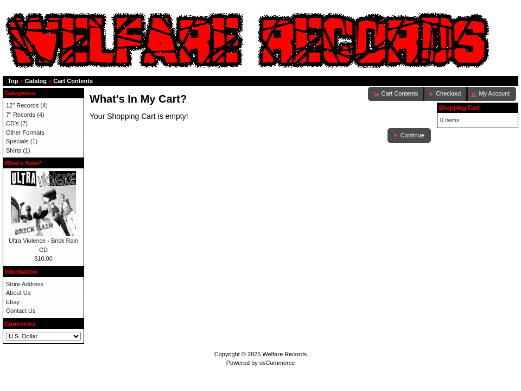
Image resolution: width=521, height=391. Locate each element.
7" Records (20, 114)
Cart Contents (73, 81)
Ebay (13, 302)
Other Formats (25, 132)
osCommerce (277, 363)
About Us (18, 292)
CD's (12, 123)
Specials (17, 141)
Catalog (36, 81)
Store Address (24, 284)
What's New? (22, 163)
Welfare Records (285, 354)
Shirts (13, 150)
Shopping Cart (459, 107)
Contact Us (20, 310)
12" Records (22, 105)
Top (13, 81)
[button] (445, 94)
